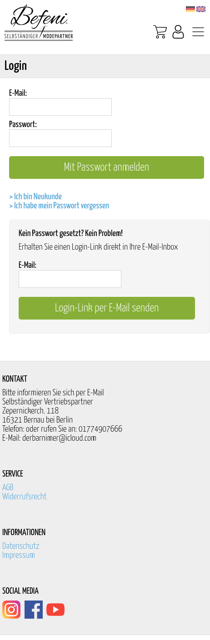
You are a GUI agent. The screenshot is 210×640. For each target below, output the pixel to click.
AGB (8, 487)
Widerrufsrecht (24, 496)
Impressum (18, 555)
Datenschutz (21, 546)
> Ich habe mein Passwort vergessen (59, 206)
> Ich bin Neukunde (35, 196)
